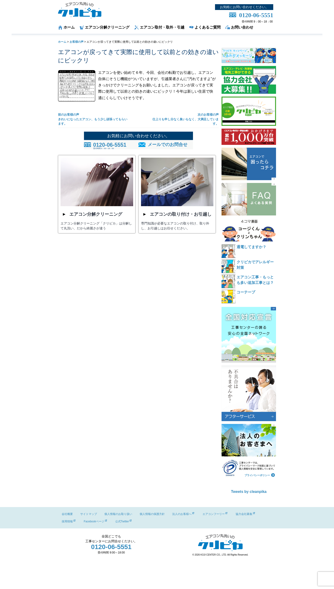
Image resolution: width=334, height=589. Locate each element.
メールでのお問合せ (167, 144)
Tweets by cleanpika (249, 492)
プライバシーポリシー (259, 474)
